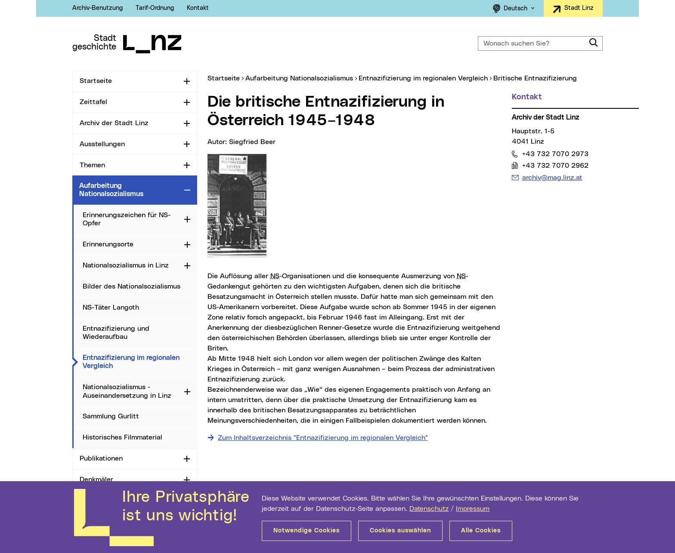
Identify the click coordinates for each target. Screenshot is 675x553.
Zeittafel (93, 101)
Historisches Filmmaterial (122, 437)
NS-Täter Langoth (111, 307)
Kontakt (198, 8)
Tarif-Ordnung (155, 8)
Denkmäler (96, 479)
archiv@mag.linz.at (552, 177)
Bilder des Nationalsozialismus (131, 286)
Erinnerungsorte (108, 244)
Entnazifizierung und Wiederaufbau (116, 332)
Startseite (96, 80)
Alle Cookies (481, 531)
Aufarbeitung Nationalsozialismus (111, 189)
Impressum (472, 508)
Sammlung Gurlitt (111, 416)
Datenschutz (429, 508)
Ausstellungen (102, 144)
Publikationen (101, 458)
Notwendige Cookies (306, 531)
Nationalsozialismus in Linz (126, 265)
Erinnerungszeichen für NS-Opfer (126, 219)
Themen (92, 165)
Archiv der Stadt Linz (114, 123)
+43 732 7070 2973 (555, 153)
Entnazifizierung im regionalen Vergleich (133, 361)
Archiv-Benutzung (97, 8)
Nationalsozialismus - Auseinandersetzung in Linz (127, 391)
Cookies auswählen (400, 531)
